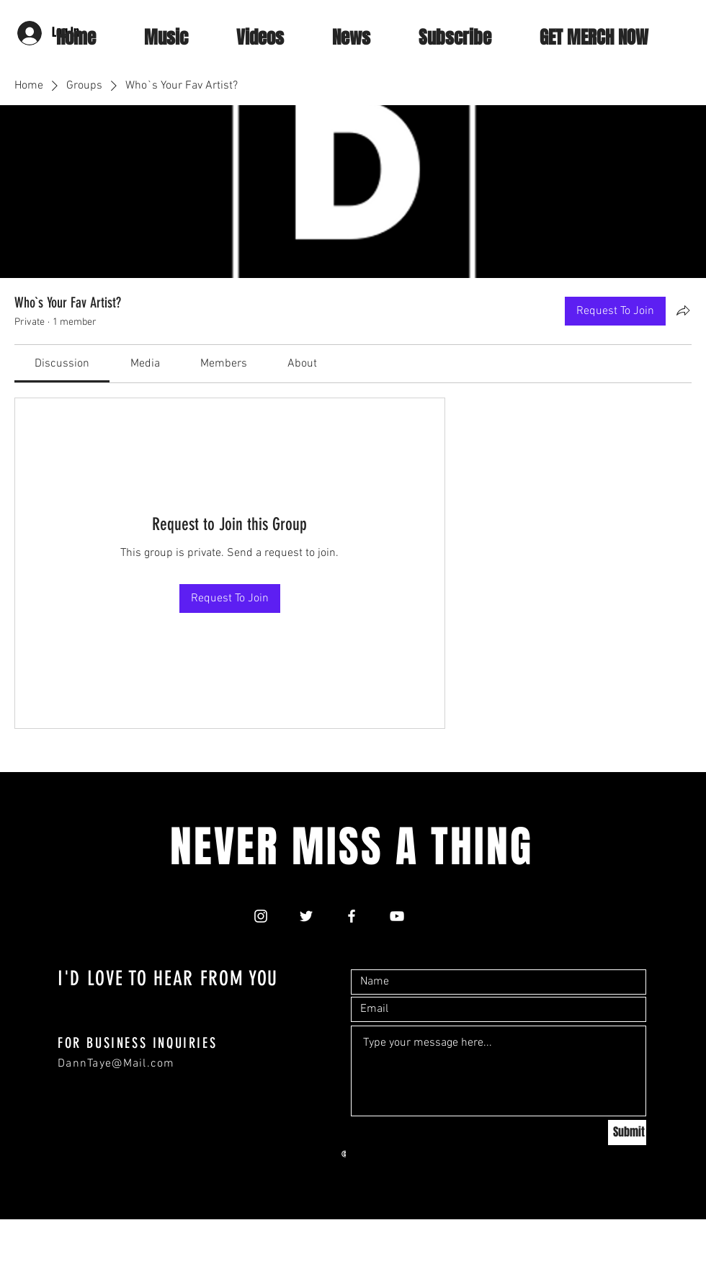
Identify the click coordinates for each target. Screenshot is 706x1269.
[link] (62, 364)
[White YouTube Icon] (397, 916)
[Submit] (627, 1132)
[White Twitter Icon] (306, 916)
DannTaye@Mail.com (116, 1064)
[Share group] (683, 310)
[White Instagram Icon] (260, 916)
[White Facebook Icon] (351, 916)
